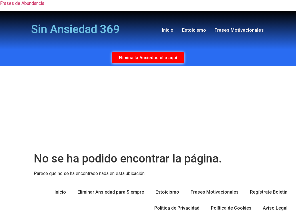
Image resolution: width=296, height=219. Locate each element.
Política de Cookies (231, 208)
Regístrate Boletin (268, 192)
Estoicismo (194, 30)
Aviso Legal (275, 208)
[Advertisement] (148, 109)
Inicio (167, 30)
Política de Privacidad (176, 208)
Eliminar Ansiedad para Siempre (110, 192)
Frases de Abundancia (22, 3)
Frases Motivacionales (239, 30)
